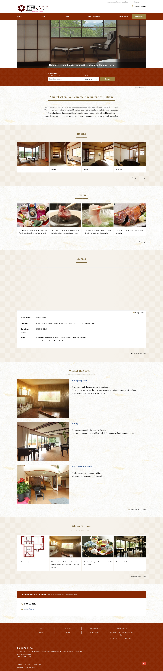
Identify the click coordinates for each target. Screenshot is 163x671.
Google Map (138, 313)
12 (103, 60)
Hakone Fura (25, 647)
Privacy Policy (122, 628)
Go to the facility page (137, 509)
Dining (75, 424)
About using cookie (30, 667)
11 (98, 60)
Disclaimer (20, 667)
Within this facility (94, 628)
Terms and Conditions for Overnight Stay (122, 634)
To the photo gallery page (136, 576)
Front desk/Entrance (82, 467)
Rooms (41, 632)
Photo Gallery (95, 632)
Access (68, 632)
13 (107, 60)
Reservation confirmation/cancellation (117, 2)
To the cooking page (138, 242)
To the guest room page (137, 178)
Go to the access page (137, 353)
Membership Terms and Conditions (121, 639)
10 (94, 60)
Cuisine (68, 628)
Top (41, 628)
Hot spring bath (79, 381)
